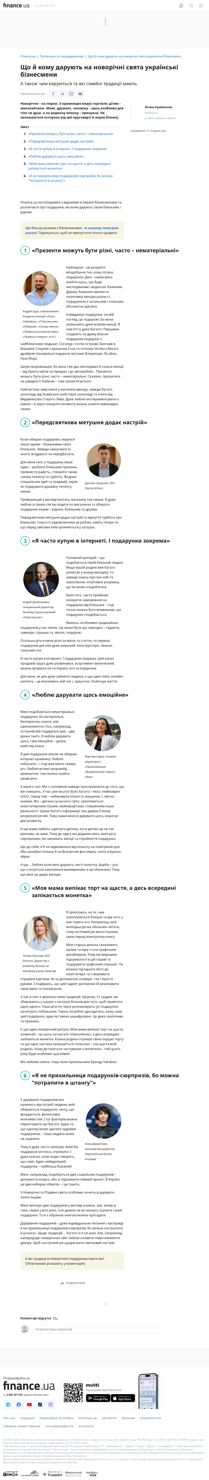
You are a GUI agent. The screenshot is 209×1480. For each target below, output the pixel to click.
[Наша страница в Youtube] (29, 1404)
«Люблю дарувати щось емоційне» (56, 156)
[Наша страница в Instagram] (51, 1404)
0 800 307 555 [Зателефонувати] (44, 5)
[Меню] (201, 5)
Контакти (86, 1426)
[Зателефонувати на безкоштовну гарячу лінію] (29, 1394)
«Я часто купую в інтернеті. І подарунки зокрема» (67, 149)
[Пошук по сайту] (191, 5)
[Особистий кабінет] (181, 5)
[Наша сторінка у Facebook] (53, 94)
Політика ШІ (87, 1418)
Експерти (109, 1418)
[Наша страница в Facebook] (19, 1404)
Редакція (28, 1418)
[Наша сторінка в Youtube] (80, 94)
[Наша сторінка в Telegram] (62, 94)
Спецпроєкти (150, 1418)
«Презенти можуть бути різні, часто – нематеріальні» (70, 134)
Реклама (128, 1418)
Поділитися (75, 1283)
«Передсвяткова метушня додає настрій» (61, 141)
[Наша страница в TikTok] (40, 1404)
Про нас (9, 1418)
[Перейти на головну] (16, 5)
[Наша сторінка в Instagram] (71, 94)
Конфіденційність (59, 1426)
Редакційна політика (56, 1418)
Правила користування (21, 1426)
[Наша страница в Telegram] (8, 1404)
